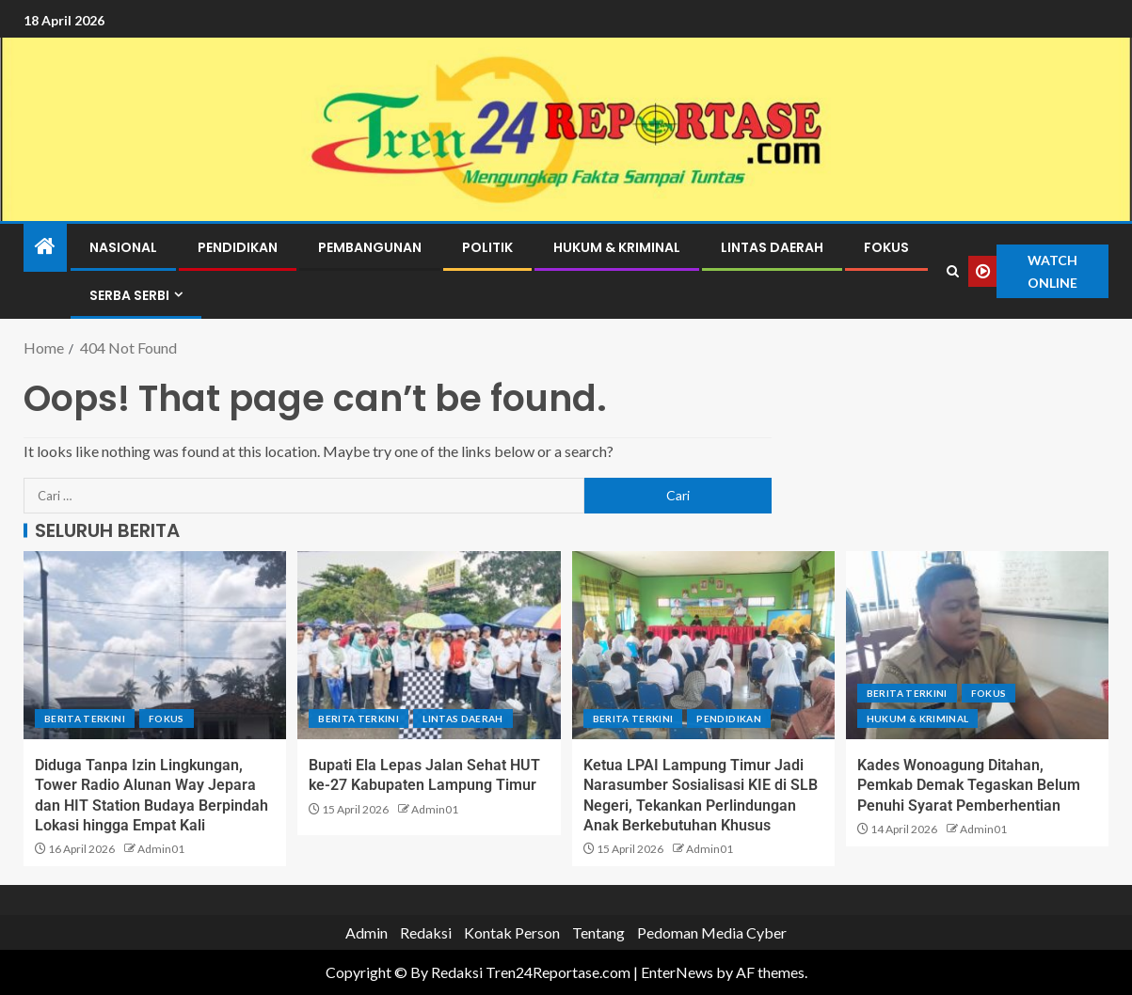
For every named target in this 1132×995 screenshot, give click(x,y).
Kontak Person (512, 932)
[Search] (953, 272)
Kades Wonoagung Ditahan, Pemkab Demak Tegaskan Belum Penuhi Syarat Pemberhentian (968, 785)
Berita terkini (84, 718)
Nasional (123, 247)
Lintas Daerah (772, 247)
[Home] (45, 247)
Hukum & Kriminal (616, 247)
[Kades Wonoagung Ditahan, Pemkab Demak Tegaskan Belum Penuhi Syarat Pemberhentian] (977, 645)
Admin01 (160, 849)
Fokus (886, 247)
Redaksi (426, 932)
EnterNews (677, 972)
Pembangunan (370, 247)
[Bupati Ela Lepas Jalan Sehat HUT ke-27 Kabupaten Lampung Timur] (428, 645)
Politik (487, 247)
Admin (366, 932)
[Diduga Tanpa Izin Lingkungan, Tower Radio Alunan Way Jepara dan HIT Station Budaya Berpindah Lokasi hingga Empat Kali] (155, 645)
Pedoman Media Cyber (712, 932)
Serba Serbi (129, 295)
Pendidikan (238, 247)
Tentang (598, 932)
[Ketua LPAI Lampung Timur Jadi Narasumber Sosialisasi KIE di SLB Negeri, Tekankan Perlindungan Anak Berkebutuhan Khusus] (703, 645)
